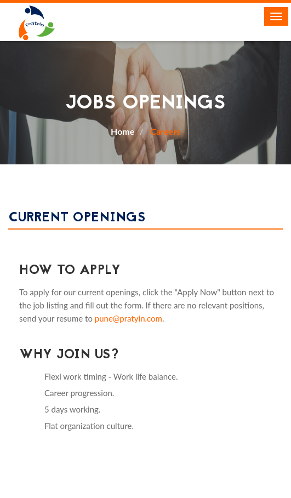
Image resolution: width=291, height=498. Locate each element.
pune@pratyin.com (128, 318)
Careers (164, 131)
